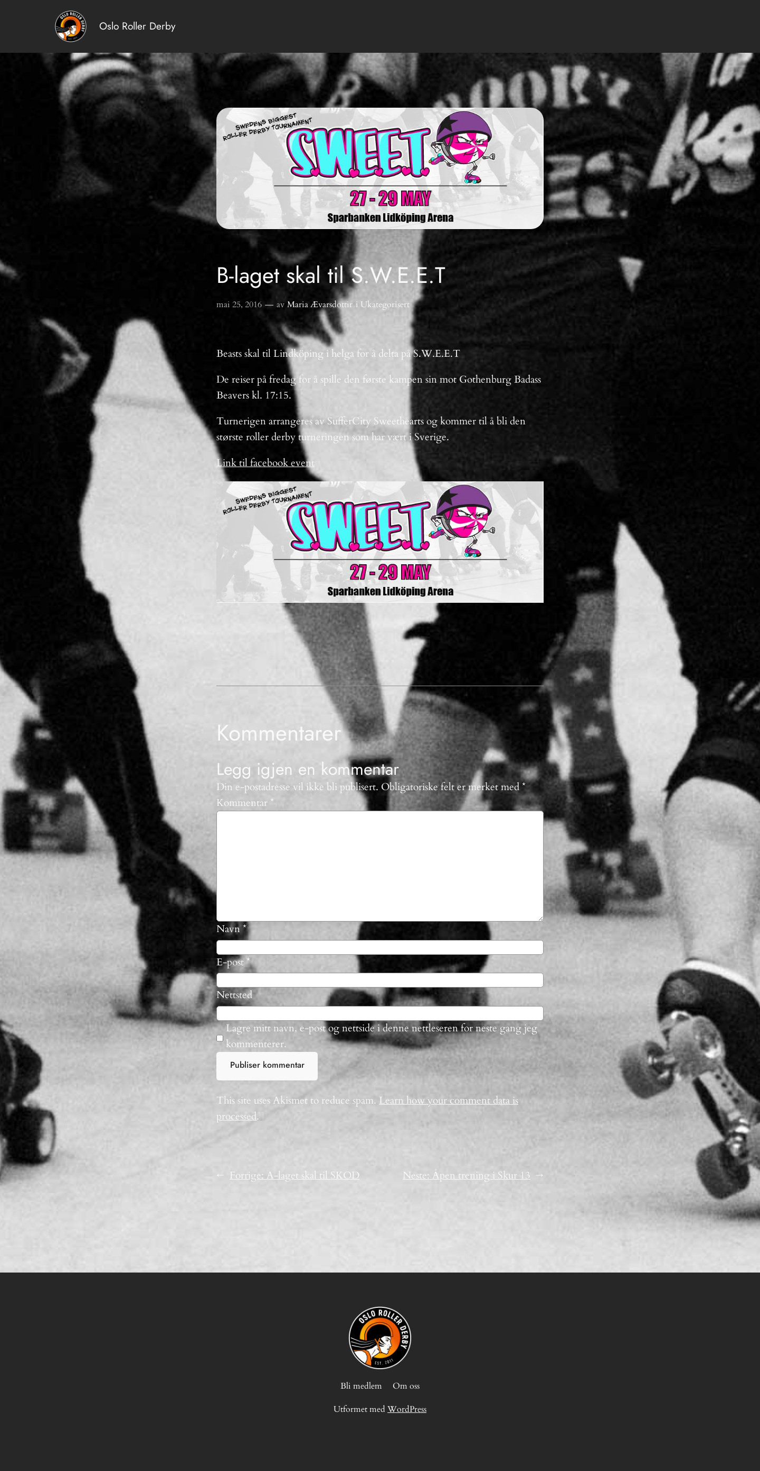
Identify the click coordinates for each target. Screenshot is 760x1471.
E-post (233, 962)
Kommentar (245, 803)
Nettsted (234, 995)
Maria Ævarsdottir (320, 304)
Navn (231, 929)
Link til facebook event (265, 463)
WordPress (406, 1409)
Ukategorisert (385, 304)
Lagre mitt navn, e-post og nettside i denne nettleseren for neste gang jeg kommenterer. (381, 1036)
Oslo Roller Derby (137, 25)
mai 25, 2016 (239, 304)
